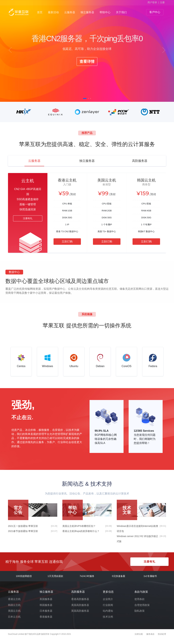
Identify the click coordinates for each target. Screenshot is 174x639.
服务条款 (150, 634)
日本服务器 (46, 610)
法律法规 (139, 634)
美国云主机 (14, 610)
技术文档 (108, 616)
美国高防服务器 (80, 605)
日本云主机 (14, 616)
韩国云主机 (14, 605)
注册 (162, 2)
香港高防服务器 (80, 599)
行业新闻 (108, 605)
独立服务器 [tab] (87, 161)
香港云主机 (14, 599)
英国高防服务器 (80, 610)
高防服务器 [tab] (139, 161)
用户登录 (152, 2)
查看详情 (87, 61)
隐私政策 (139, 610)
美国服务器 (46, 599)
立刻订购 (67, 241)
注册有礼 (27, 218)
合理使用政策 (142, 605)
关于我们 (121, 12)
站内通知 (108, 610)
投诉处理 (162, 634)
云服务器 (69, 12)
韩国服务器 (46, 605)
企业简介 (108, 599)
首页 (39, 12)
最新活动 (53, 12)
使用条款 (139, 599)
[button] (10, 50)
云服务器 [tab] (34, 161)
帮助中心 (105, 12)
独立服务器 (87, 12)
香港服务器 (46, 616)
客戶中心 (154, 12)
